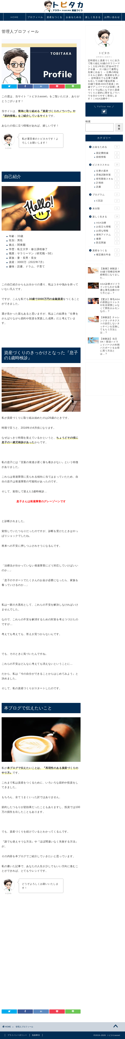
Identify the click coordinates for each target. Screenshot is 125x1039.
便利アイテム (107, 234)
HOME (15, 17)
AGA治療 (107, 222)
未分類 (105, 208)
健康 (107, 238)
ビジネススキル (105, 164)
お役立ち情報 (107, 226)
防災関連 (107, 242)
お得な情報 (107, 230)
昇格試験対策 (107, 174)
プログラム (105, 194)
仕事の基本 (107, 171)
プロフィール (35, 17)
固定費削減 (107, 153)
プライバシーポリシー (17, 1035)
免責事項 (36, 1035)
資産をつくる (54, 17)
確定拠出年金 (107, 254)
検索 (88, 121)
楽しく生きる (93, 17)
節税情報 (107, 157)
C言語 (107, 200)
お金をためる (74, 17)
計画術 (107, 182)
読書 (107, 187)
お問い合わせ (112, 17)
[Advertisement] (41, 928)
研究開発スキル (107, 179)
